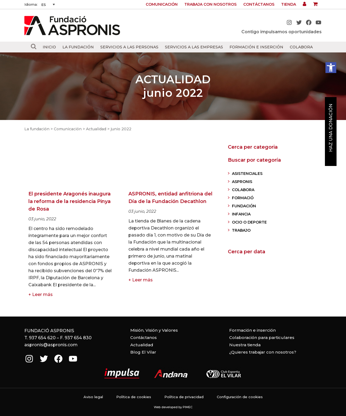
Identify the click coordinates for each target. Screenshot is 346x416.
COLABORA (243, 189)
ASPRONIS (242, 181)
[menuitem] (48, 4)
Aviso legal (93, 397)
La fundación (36, 129)
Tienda (288, 4)
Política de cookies (133, 397)
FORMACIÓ (243, 197)
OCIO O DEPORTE (249, 222)
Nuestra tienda (245, 344)
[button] (330, 67)
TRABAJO (241, 230)
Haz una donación (330, 128)
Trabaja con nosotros (210, 4)
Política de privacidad (184, 397)
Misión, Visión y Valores (154, 330)
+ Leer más (40, 294)
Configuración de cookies (240, 397)
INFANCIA (241, 214)
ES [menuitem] (43, 4)
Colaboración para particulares (261, 337)
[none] (48, 4)
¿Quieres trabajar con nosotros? (262, 352)
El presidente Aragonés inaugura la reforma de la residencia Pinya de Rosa (69, 201)
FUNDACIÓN (244, 206)
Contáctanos (258, 4)
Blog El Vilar (143, 352)
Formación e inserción (252, 330)
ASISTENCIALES (247, 173)
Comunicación (162, 4)
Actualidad (96, 129)
